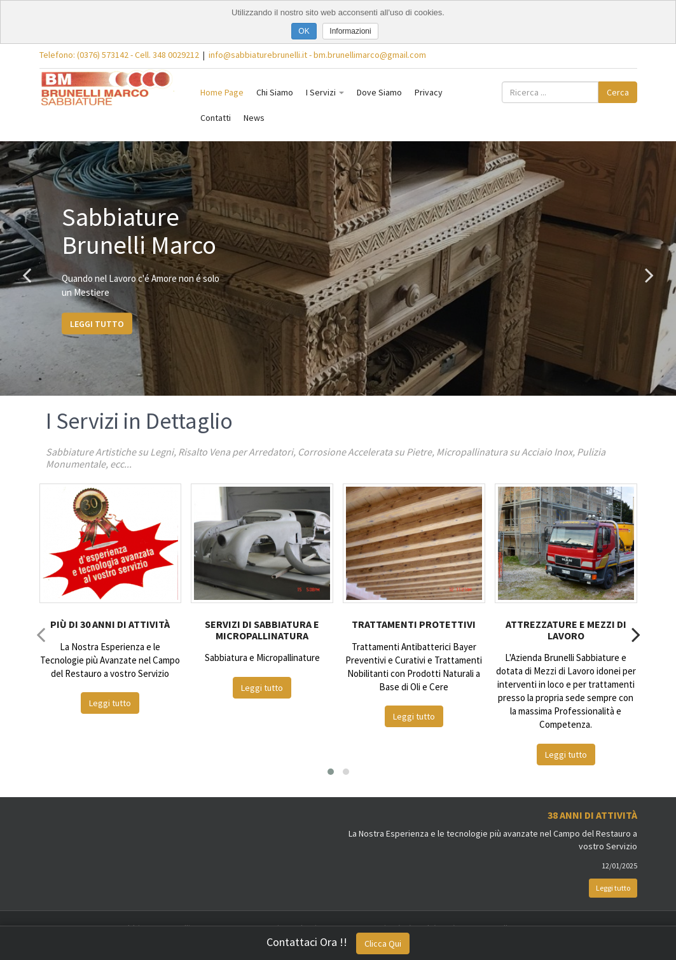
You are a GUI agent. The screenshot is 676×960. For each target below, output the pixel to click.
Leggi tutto (97, 323)
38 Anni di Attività (592, 815)
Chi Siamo (274, 92)
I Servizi (325, 92)
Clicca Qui (382, 943)
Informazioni (350, 31)
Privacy (429, 92)
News (254, 117)
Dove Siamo (379, 92)
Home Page (222, 92)
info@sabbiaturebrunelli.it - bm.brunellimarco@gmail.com (317, 54)
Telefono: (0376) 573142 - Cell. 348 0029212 (119, 54)
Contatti (215, 117)
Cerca (618, 92)
